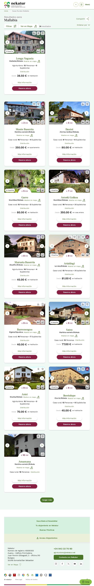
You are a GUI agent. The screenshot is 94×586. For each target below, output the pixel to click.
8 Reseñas (9, 387)
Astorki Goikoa (69, 197)
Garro (24, 197)
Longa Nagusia (24, 58)
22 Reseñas (10, 190)
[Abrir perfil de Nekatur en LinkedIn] (81, 564)
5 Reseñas (54, 190)
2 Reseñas (54, 387)
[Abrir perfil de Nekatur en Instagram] (56, 564)
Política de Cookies (31, 579)
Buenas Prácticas (47, 530)
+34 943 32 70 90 (63, 548)
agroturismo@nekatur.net (64, 552)
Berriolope (69, 395)
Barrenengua (24, 329)
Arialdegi (69, 263)
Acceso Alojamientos (47, 538)
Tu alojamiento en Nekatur (47, 525)
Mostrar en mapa (32, 61)
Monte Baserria (25, 129)
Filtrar (11, 26)
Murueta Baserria (25, 262)
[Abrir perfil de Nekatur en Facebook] (62, 564)
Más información (25, 82)
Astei (25, 394)
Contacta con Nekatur (68, 557)
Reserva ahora (25, 88)
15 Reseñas (54, 322)
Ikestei (69, 129)
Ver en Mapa (29, 26)
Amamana (25, 461)
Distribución (24, 72)
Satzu (69, 329)
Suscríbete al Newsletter (47, 521)
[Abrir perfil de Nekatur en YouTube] (75, 564)
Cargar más (47, 500)
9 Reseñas (9, 51)
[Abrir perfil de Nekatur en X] (68, 564)
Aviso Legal (18, 579)
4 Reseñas (54, 255)
